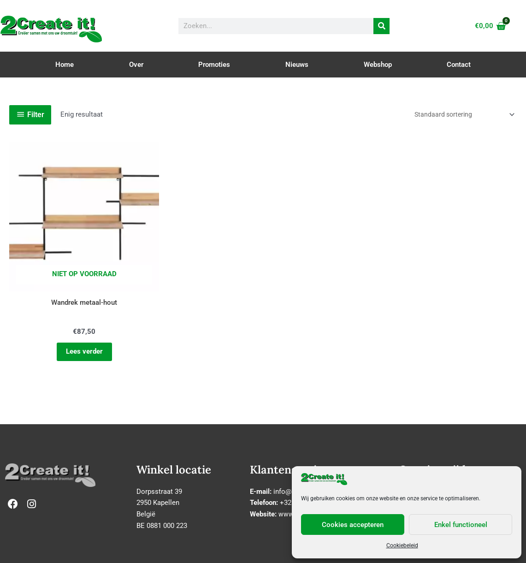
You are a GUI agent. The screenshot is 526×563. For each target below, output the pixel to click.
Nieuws (296, 64)
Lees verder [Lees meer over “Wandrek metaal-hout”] (69, 322)
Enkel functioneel (460, 525)
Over (136, 64)
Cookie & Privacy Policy (262, 552)
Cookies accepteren (353, 525)
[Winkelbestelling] (459, 114)
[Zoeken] (381, 26)
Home (64, 64)
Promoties (214, 64)
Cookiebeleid (402, 545)
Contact (459, 64)
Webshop (378, 64)
